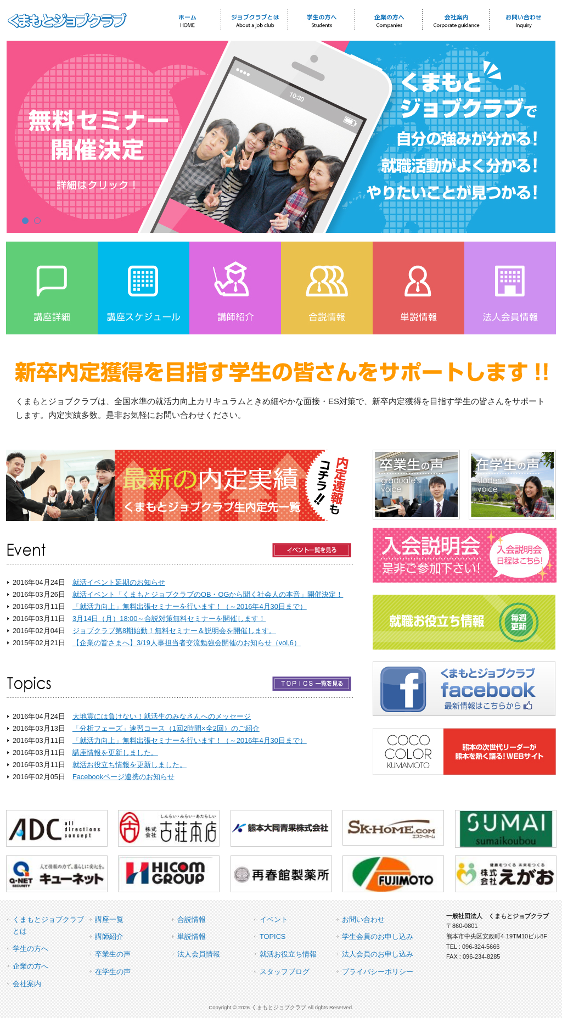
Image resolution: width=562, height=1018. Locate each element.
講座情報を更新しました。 (115, 752)
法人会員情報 (198, 954)
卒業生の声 (113, 954)
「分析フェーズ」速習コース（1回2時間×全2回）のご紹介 (166, 728)
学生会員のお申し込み (377, 936)
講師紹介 (109, 936)
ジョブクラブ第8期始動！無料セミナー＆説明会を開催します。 (174, 631)
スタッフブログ (285, 971)
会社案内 (27, 984)
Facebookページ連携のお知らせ (123, 777)
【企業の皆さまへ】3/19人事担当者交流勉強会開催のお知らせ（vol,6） (186, 643)
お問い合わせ (363, 919)
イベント (274, 919)
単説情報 (191, 936)
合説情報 (191, 919)
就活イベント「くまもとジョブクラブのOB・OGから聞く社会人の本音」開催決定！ (207, 594)
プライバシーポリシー (377, 971)
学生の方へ (30, 948)
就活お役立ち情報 (288, 954)
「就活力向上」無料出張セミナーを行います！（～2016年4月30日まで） (189, 606)
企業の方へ (30, 966)
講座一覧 (109, 919)
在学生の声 (113, 971)
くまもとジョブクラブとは (48, 925)
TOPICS (272, 936)
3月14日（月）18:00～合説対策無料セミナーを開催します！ (169, 618)
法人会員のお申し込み (377, 954)
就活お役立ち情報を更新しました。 (129, 764)
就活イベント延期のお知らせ (118, 582)
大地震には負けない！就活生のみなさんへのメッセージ (161, 716)
